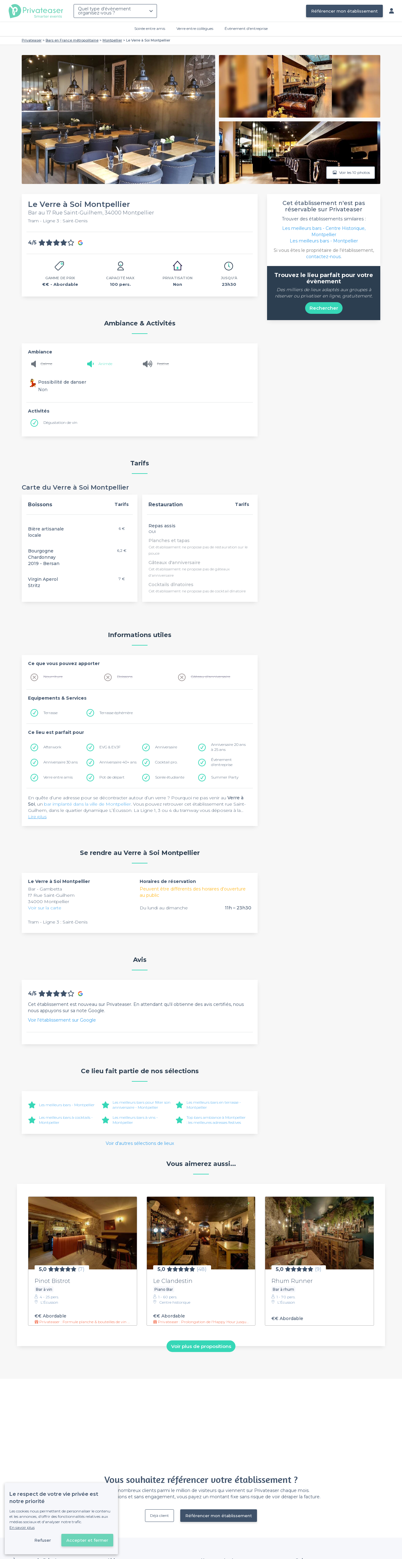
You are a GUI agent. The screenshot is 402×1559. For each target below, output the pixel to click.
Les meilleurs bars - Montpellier (67, 1104)
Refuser (42, 1540)
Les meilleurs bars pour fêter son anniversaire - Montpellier (141, 1105)
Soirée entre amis (149, 28)
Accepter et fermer (87, 1540)
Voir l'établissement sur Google (62, 1020)
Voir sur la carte (44, 908)
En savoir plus (22, 1527)
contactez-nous (323, 256)
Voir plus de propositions (201, 1346)
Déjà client (159, 1515)
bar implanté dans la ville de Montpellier (87, 804)
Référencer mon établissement (344, 11)
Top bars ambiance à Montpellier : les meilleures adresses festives (216, 1120)
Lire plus (37, 816)
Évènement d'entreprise (246, 28)
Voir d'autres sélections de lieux (140, 1143)
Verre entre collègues (194, 28)
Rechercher (324, 308)
